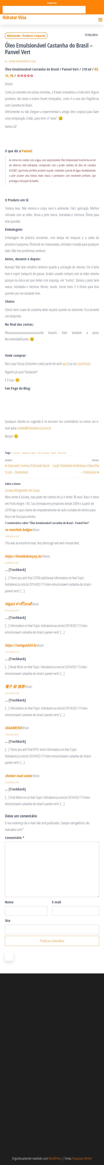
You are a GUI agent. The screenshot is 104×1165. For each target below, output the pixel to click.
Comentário (14, 837)
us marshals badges (18, 529)
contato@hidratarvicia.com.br (34, 427)
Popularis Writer (82, 1158)
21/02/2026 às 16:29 (12, 782)
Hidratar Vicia (14, 17)
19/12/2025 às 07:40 (12, 693)
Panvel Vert (62, 453)
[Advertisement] (52, 1018)
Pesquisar (52, 2)
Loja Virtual (83, 363)
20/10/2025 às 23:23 (12, 562)
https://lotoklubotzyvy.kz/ (24, 556)
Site (7, 920)
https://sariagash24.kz (20, 645)
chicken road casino (18, 775)
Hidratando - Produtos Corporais (26, 36)
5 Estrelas (16, 453)
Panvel (26, 150)
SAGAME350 (13, 727)
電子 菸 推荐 (15, 686)
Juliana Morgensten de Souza (22, 61)
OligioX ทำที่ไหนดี (18, 603)
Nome (9, 901)
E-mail (56, 901)
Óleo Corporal (43, 453)
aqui (65, 363)
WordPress (54, 1158)
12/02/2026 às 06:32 (12, 734)
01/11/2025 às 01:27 (12, 610)
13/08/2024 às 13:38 (12, 536)
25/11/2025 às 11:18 (12, 652)
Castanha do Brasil (29, 453)
